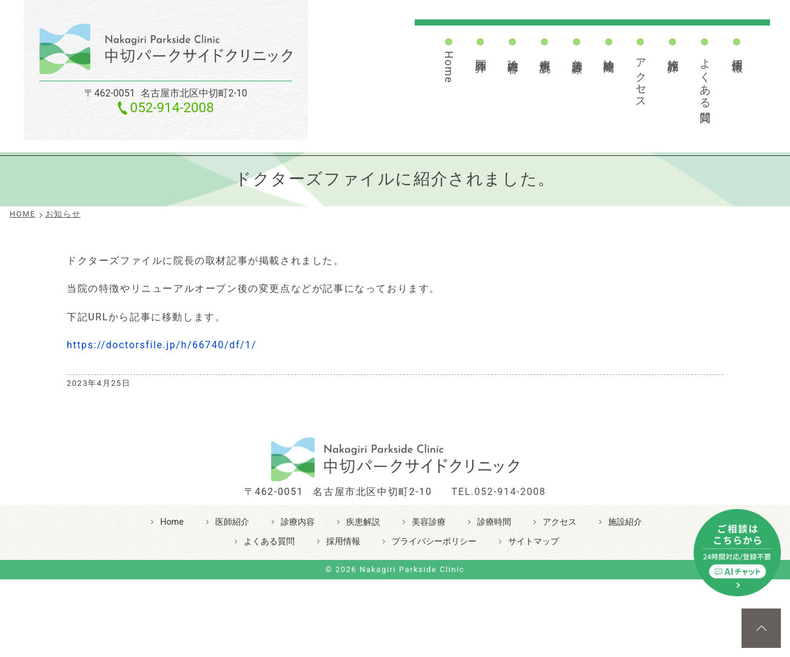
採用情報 (737, 53)
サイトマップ (533, 541)
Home (449, 67)
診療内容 (513, 53)
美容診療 (577, 53)
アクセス (641, 77)
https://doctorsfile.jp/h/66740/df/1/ (161, 345)
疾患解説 (545, 53)
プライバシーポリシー (434, 541)
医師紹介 (481, 53)
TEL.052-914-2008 (499, 491)
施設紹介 (673, 53)
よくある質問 (705, 78)
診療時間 (609, 53)
